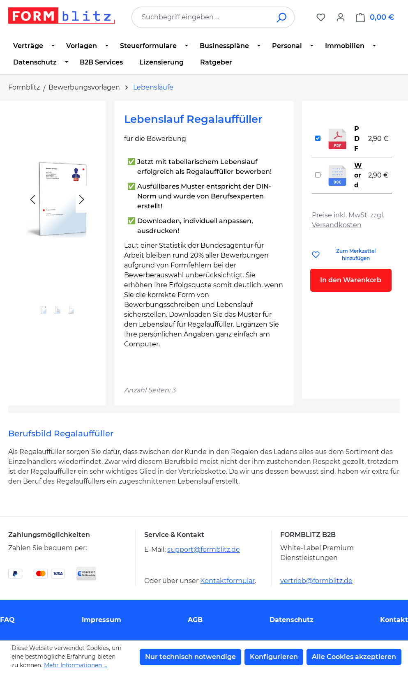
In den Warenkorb (350, 280)
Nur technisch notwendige (190, 657)
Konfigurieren (274, 657)
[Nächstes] (82, 199)
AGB (195, 620)
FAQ (7, 620)
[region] (57, 218)
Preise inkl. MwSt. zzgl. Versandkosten (348, 220)
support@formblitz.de (203, 549)
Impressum (101, 620)
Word (358, 175)
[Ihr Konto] (340, 17)
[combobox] (200, 17)
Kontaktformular (227, 581)
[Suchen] (282, 17)
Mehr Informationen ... (75, 665)
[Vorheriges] (32, 199)
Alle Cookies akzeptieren (354, 657)
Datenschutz (291, 620)
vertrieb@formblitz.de (316, 581)
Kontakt (394, 620)
